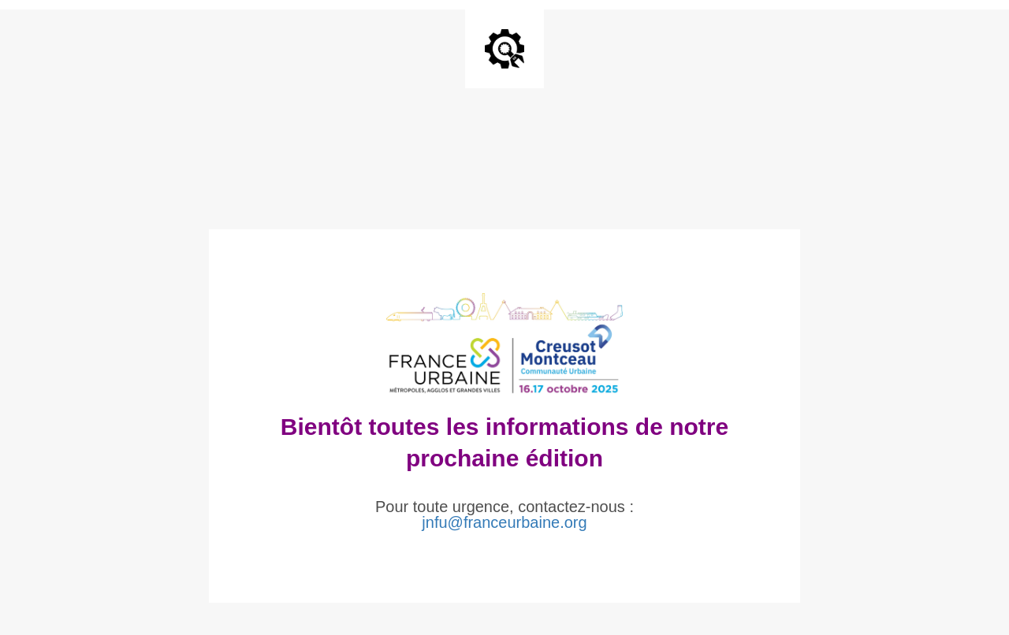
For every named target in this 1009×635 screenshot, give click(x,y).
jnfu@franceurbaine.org (504, 522)
